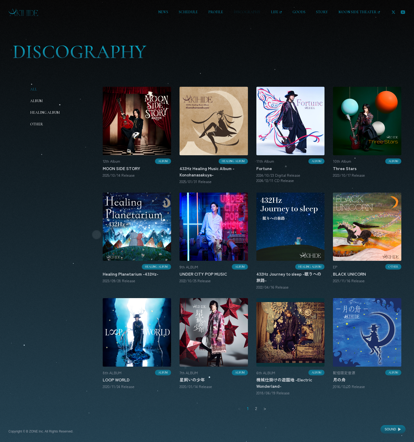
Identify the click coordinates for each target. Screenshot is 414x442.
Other (36, 124)
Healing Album (45, 112)
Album (36, 101)
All (33, 89)
